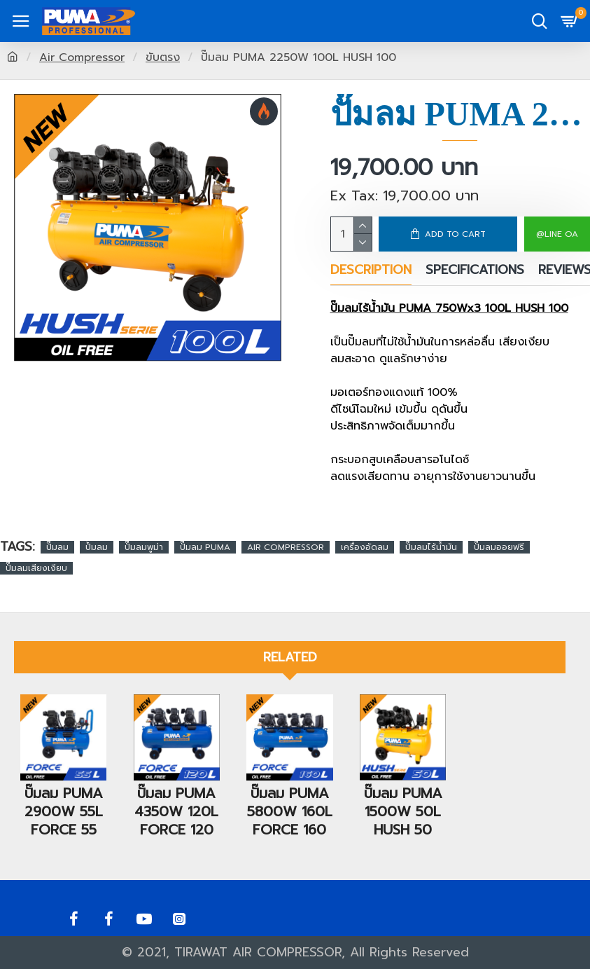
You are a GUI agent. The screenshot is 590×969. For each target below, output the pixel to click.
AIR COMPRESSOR (285, 547)
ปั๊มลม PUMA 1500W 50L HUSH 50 (403, 792)
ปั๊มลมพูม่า (144, 547)
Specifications (475, 271)
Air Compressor (82, 57)
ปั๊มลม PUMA (205, 547)
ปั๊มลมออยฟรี (499, 547)
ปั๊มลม (57, 547)
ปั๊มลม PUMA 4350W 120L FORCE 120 (176, 792)
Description (371, 271)
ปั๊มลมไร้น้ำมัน (431, 547)
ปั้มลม (96, 547)
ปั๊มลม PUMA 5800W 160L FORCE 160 (289, 801)
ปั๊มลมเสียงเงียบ (36, 568)
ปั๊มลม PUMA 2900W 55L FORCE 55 (63, 792)
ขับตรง (163, 57)
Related (290, 639)
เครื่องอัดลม (364, 547)
